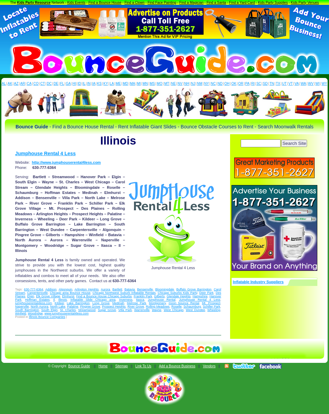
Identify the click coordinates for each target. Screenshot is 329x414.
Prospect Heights (114, 306)
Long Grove (101, 303)
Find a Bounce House (104, 2)
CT (43, 83)
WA (303, 83)
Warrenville (142, 310)
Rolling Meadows (158, 306)
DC (49, 83)
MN (145, 83)
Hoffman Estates (37, 299)
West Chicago (174, 310)
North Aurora (39, 306)
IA (93, 83)
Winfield (20, 313)
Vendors (209, 366)
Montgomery (157, 303)
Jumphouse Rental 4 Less (45, 153)
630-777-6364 (33, 289)
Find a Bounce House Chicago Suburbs (104, 296)
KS (99, 83)
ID (79, 83)
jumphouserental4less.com (33, 303)
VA (297, 83)
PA (247, 83)
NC (213, 83)
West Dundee (195, 310)
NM (200, 83)
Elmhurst (68, 296)
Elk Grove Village (48, 296)
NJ (193, 83)
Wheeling (213, 310)
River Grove (135, 306)
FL (62, 83)
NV (180, 83)
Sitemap (121, 366)
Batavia (130, 289)
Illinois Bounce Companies (47, 317)
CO (35, 83)
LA (112, 83)
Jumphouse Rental (161, 299)
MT (166, 83)
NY (206, 83)
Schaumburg (192, 306)
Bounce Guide (79, 366)
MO (159, 83)
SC (258, 83)
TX (278, 83)
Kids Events (76, 2)
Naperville (22, 306)
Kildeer (59, 303)
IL (84, 83)
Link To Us (143, 366)
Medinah (118, 303)
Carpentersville (37, 293)
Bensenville (145, 289)
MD (125, 83)
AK (10, 83)
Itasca (140, 299)
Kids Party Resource (34, 2)
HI (74, 83)
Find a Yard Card (242, 2)
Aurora (105, 289)
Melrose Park (136, 303)
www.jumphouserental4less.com (66, 313)
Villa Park (125, 310)
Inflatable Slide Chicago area (92, 299)
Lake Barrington (78, 303)
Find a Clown (134, 2)
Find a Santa (216, 2)
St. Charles (68, 310)
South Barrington (27, 310)
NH (186, 83)
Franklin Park (143, 296)
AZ (16, 83)
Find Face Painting (162, 2)
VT (290, 83)
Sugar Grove (107, 310)
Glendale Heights (179, 296)
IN (88, 83)
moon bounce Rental (184, 303)
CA (29, 83)
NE (173, 83)
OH (226, 83)
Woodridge (35, 313)
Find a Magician (191, 2)
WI (317, 83)
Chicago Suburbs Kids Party (177, 293)
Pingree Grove (90, 306)
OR (240, 83)
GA (68, 83)
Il (54, 299)
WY (324, 83)
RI (252, 83)
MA (132, 83)
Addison (51, 289)
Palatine (73, 306)
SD (265, 83)
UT (284, 83)
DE (56, 83)
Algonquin (65, 289)
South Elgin (49, 310)
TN (272, 83)
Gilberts (159, 296)
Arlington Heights (87, 289)
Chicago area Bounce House (70, 293)
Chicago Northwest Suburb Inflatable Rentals (124, 293)
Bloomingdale (164, 289)
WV (311, 83)
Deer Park (206, 293)
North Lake (57, 306)
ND (220, 83)
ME (118, 83)
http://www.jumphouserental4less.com (66, 162)
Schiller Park (211, 306)
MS (152, 83)
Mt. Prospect (211, 303)
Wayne (156, 310)
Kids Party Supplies (273, 2)
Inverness (126, 299)
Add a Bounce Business (177, 366)
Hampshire (200, 296)
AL (4, 83)
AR (22, 83)
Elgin (30, 296)
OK (233, 83)
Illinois (62, 299)
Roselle (176, 306)
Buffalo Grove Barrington (193, 289)
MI (139, 83)
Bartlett (117, 289)
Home (103, 366)
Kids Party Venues (305, 2)
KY (105, 83)
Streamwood (87, 310)
